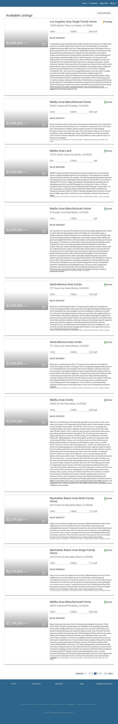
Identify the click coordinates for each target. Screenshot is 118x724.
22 (105, 673)
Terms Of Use (27, 704)
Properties (93, 3)
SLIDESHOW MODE (104, 13)
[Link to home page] (3, 3)
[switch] (43, 44)
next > (110, 673)
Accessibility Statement (64, 704)
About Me (104, 3)
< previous (79, 673)
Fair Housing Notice (87, 704)
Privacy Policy (43, 704)
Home (84, 3)
